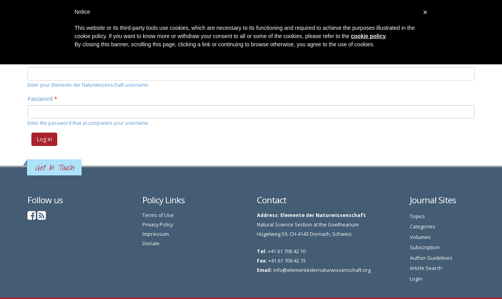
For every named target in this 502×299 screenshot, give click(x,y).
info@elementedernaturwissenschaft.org (322, 270)
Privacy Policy (157, 224)
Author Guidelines (431, 258)
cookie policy (368, 36)
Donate (151, 243)
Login (416, 278)
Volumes (420, 237)
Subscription (425, 247)
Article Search (426, 268)
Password (42, 98)
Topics (417, 216)
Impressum (155, 234)
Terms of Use (158, 215)
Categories (422, 226)
